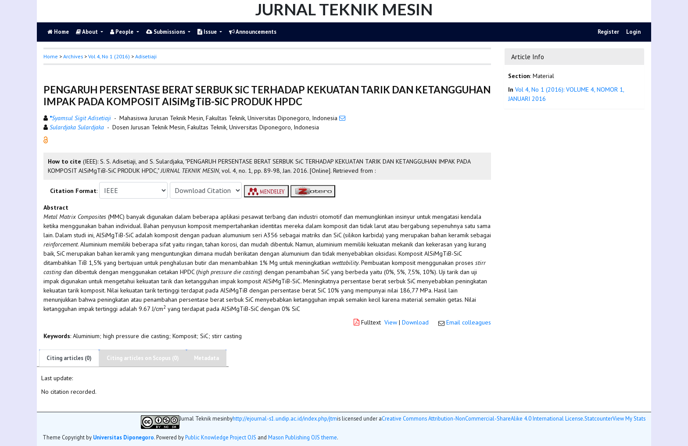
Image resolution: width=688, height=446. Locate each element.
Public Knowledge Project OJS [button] (220, 437)
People (122, 32)
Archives (73, 56)
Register (608, 32)
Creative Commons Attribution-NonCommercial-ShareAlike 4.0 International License (482, 418)
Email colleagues (468, 322)
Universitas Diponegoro (123, 437)
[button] (45, 139)
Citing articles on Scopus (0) (143, 358)
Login (633, 32)
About (87, 32)
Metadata (206, 358)
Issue (207, 32)
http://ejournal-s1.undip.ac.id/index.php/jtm (285, 418)
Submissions (166, 32)
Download (415, 322)
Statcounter (598, 418)
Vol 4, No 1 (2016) (109, 56)
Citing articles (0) (69, 358)
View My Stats (629, 418)
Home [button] (50, 56)
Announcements (252, 32)
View (390, 322)
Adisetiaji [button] (146, 56)
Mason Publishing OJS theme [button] (302, 437)
